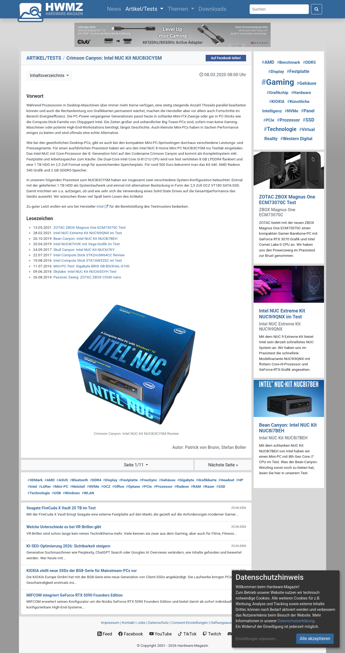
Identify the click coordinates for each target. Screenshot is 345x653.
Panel (308, 110)
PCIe (147, 486)
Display (110, 480)
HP (239, 480)
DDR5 (309, 62)
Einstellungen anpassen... (257, 639)
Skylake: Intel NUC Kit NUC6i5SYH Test (84, 271)
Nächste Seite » (223, 464)
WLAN (88, 493)
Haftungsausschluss (227, 622)
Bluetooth (79, 480)
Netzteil (77, 486)
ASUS (62, 480)
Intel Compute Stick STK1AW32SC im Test (87, 260)
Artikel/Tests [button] (142, 9)
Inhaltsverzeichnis (47, 75)
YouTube (160, 634)
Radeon (181, 486)
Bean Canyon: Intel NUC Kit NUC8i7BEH (85, 238)
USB (56, 493)
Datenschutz (158, 622)
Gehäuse (167, 480)
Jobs (141, 622)
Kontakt (128, 622)
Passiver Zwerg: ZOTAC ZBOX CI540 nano (87, 277)
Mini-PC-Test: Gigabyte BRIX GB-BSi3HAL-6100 (91, 266)
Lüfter (45, 486)
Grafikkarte (206, 480)
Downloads (212, 9)
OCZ (106, 486)
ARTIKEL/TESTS (43, 58)
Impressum (110, 622)
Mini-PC (60, 486)
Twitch (212, 634)
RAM (196, 486)
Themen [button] (178, 9)
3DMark (35, 480)
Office (118, 486)
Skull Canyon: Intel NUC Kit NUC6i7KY (84, 249)
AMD (49, 480)
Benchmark (288, 62)
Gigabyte (185, 480)
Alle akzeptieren (315, 638)
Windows (71, 493)
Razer (208, 486)
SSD (220, 486)
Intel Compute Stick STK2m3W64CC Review (89, 255)
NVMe (93, 486)
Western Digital (296, 138)
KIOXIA (276, 101)
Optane (133, 486)
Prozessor (163, 486)
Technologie (38, 493)
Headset (226, 480)
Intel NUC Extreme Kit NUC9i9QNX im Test (87, 233)
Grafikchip (277, 92)
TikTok (187, 634)
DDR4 (95, 480)
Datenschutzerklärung (296, 621)
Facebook (130, 634)
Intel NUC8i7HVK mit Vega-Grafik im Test (86, 244)
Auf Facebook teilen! (226, 58)
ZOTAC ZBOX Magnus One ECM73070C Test (89, 227)
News (115, 8)
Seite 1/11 (134, 464)
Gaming (277, 82)
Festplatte (128, 480)
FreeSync (148, 480)
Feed (104, 634)
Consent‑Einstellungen (189, 622)
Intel (100, 206)
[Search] (279, 9)
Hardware (301, 92)
